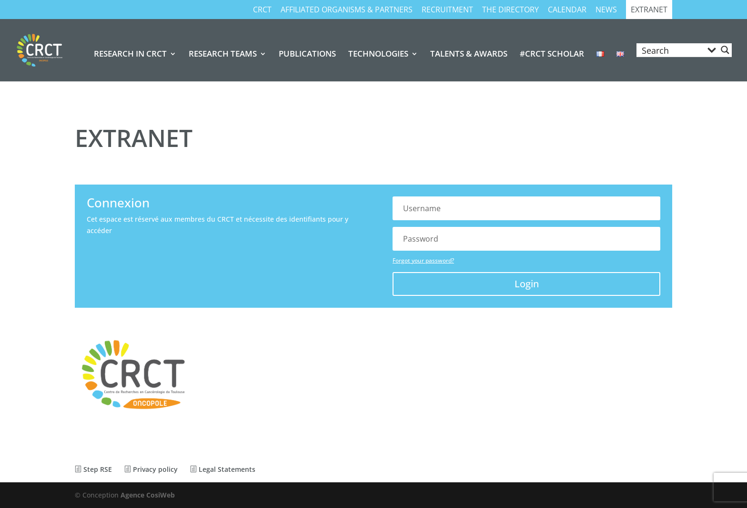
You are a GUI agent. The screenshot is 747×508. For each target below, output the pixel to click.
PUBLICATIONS (307, 54)
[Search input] (671, 50)
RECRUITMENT (447, 10)
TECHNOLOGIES (378, 54)
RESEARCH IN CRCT (130, 54)
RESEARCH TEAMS (223, 54)
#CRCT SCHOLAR (552, 54)
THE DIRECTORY (510, 10)
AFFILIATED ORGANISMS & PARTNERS (347, 10)
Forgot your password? (423, 260)
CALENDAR (567, 10)
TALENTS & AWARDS (468, 54)
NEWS (606, 10)
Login (527, 283)
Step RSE (93, 469)
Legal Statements (222, 469)
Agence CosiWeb (148, 494)
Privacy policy (151, 469)
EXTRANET (649, 10)
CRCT (262, 10)
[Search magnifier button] (725, 50)
